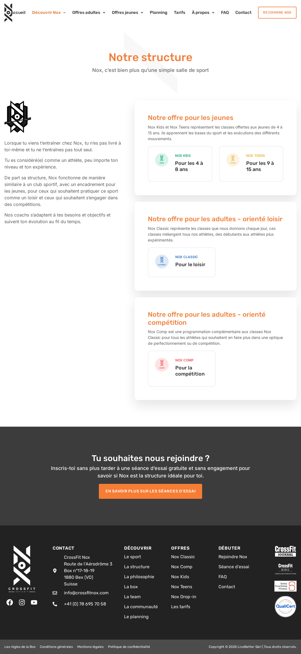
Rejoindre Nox (232, 556)
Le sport (132, 556)
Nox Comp (181, 566)
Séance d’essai (233, 566)
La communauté (141, 606)
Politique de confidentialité (129, 647)
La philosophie (139, 576)
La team (132, 596)
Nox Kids (180, 576)
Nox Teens (181, 586)
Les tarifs (180, 606)
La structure (137, 566)
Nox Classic (183, 556)
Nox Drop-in (183, 596)
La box (131, 586)
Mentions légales (90, 647)
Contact (226, 586)
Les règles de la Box (19, 647)
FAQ (222, 576)
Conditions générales (56, 647)
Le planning (136, 616)
